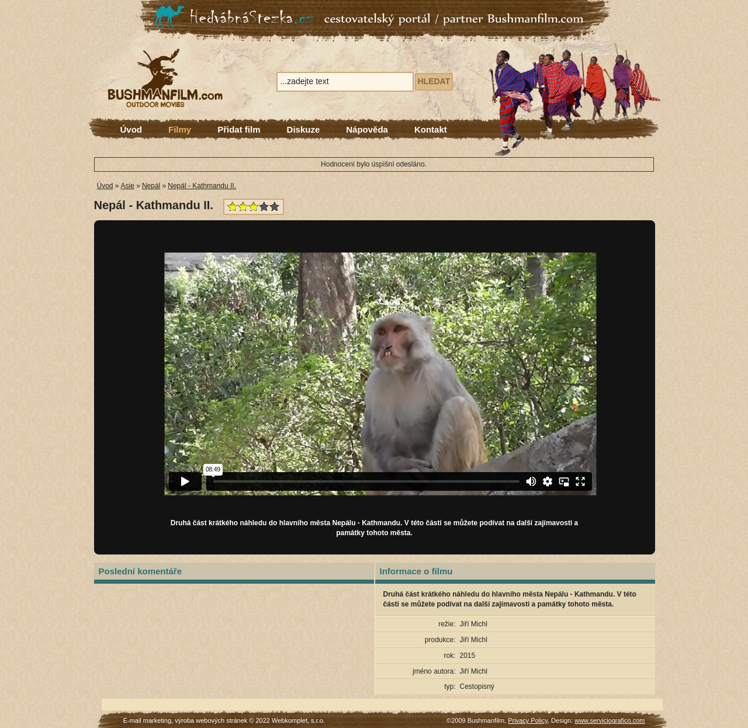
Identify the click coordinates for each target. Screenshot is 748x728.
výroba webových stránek (211, 720)
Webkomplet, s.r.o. (298, 720)
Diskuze (303, 129)
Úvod (131, 129)
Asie (127, 186)
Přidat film (238, 129)
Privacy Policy (528, 720)
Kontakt (430, 129)
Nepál (151, 186)
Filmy (179, 129)
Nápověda (367, 129)
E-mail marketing (147, 720)
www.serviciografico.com (609, 720)
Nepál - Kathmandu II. (202, 186)
